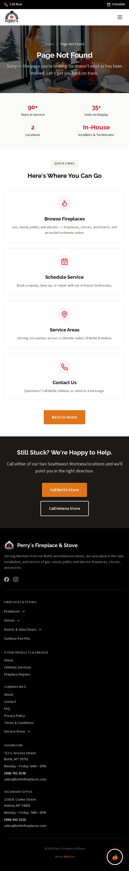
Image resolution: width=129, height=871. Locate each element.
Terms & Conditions (19, 722)
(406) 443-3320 (15, 819)
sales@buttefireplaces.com (25, 779)
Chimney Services (17, 667)
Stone (8, 660)
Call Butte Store (64, 490)
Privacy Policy (14, 715)
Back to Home (64, 417)
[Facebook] (6, 579)
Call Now (13, 4)
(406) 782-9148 (15, 773)
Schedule (116, 4)
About (8, 694)
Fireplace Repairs (17, 674)
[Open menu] (120, 17)
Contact (10, 701)
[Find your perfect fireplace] (115, 857)
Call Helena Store (64, 508)
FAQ (7, 708)
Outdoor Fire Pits (17, 638)
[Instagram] (15, 579)
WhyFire (69, 857)
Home (49, 44)
